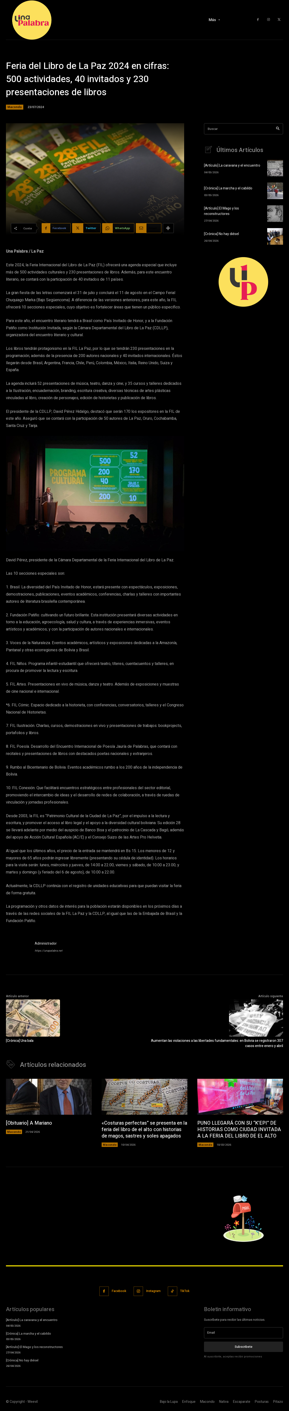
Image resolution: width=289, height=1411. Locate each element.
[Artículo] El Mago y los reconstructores (221, 211)
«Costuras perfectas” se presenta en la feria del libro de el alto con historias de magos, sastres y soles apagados (144, 1130)
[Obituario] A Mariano (29, 1123)
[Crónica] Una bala (19, 1040)
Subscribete (243, 1346)
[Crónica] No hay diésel (221, 234)
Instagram (153, 1291)
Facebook (119, 1291)
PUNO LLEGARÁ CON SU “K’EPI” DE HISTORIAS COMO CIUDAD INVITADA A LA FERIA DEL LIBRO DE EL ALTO (239, 1130)
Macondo (14, 107)
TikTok (185, 1291)
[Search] (277, 128)
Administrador (46, 943)
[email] (243, 1332)
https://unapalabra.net (48, 951)
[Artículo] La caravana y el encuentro (232, 166)
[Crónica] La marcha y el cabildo (228, 188)
